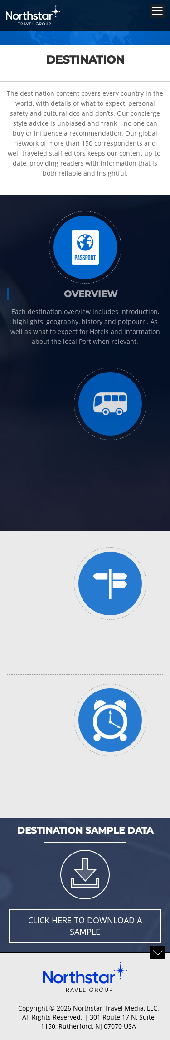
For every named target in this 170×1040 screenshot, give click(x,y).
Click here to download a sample (85, 926)
